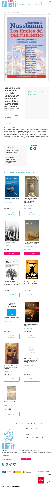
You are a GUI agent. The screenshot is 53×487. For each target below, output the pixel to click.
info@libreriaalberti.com (7, 459)
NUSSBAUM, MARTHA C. (9, 202)
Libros (5, 12)
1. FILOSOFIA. (21, 12)
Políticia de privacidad (17, 423)
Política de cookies (31, 423)
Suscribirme (26, 459)
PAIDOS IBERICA (15, 150)
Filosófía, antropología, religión (12, 12)
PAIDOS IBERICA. (8, 111)
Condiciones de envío (46, 423)
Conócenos (4, 423)
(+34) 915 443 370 (6, 455)
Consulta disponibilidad (11, 213)
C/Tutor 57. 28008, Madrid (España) (9, 452)
